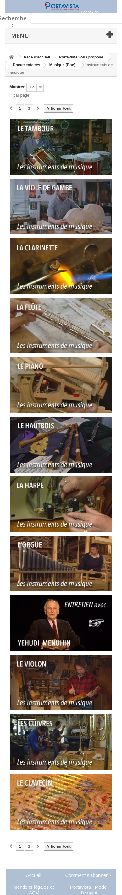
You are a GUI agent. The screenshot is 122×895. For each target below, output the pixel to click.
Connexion (90, 12)
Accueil (33, 875)
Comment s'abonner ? (88, 875)
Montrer (17, 86)
